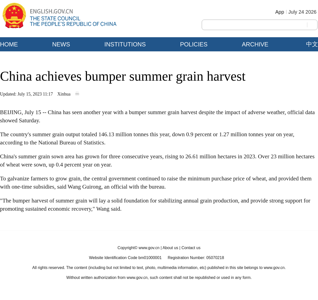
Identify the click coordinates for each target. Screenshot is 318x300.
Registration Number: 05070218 (196, 258)
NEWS (61, 44)
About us (170, 248)
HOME (9, 44)
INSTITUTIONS (125, 44)
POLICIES (194, 44)
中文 (312, 44)
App (279, 12)
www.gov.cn (149, 248)
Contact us (190, 248)
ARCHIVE (255, 44)
